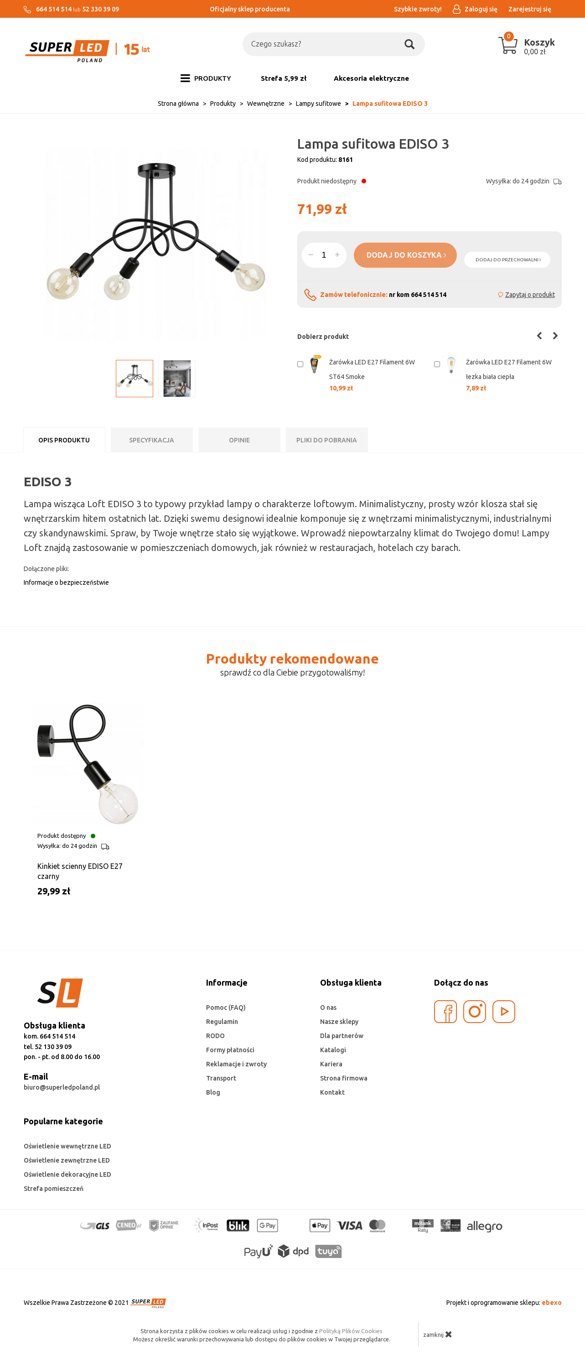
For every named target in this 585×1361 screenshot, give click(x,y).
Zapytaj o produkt (530, 294)
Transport (221, 1078)
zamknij (437, 1334)
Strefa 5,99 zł (283, 78)
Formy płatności (230, 1050)
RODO (215, 1035)
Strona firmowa (344, 1078)
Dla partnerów (341, 1035)
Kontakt (332, 1092)
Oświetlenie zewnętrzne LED (67, 1160)
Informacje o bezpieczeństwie (66, 582)
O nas (328, 1007)
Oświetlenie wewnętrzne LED (67, 1146)
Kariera (331, 1064)
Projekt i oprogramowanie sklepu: (504, 1302)
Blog (213, 1092)
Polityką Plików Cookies (351, 1331)
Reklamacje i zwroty (236, 1064)
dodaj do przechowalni (508, 259)
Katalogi (333, 1050)
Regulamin (222, 1021)
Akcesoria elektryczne (371, 78)
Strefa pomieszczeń (53, 1188)
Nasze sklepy (339, 1021)
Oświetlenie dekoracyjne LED (67, 1174)
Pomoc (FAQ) (226, 1007)
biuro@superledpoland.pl (62, 1087)
